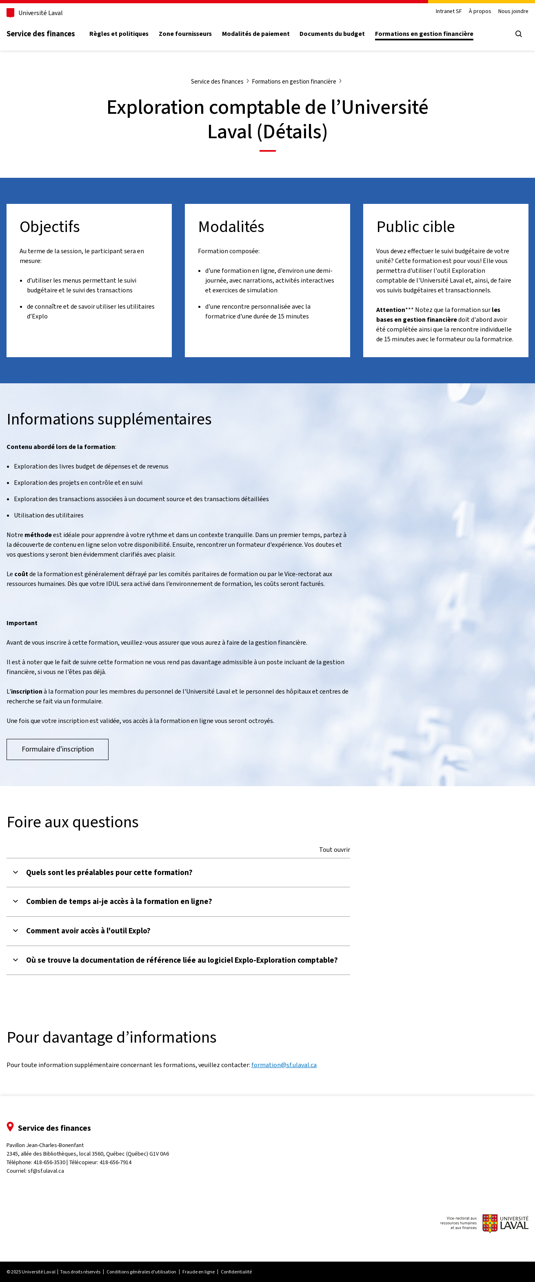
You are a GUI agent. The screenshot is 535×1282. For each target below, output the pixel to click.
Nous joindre (513, 11)
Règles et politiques (119, 34)
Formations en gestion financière (424, 34)
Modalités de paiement (256, 34)
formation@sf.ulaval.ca (284, 1065)
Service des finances (41, 34)
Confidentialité (236, 1272)
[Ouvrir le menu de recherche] (518, 34)
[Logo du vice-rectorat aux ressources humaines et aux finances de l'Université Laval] (484, 1225)
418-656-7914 (115, 1162)
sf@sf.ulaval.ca (46, 1171)
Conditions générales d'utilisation (141, 1272)
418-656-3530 (49, 1162)
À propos (480, 11)
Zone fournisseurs (185, 34)
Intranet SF (449, 11)
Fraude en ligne (198, 1272)
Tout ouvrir (334, 849)
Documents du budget (332, 34)
